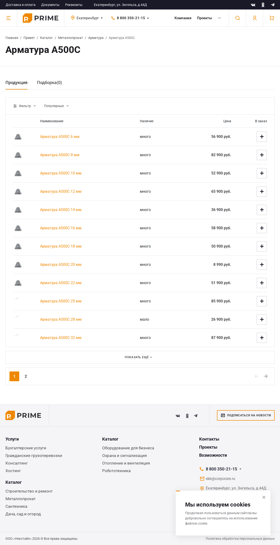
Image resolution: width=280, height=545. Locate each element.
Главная (11, 38)
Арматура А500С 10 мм (61, 173)
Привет (29, 38)
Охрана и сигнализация (124, 455)
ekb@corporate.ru (220, 478)
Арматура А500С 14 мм (61, 209)
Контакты (209, 439)
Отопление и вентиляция (126, 463)
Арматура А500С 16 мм (61, 228)
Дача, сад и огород (23, 514)
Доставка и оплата (21, 5)
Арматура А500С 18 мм (61, 246)
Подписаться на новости (246, 415)
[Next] (266, 376)
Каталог (46, 38)
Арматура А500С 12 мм (61, 191)
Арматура (96, 38)
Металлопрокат (70, 38)
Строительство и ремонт (29, 491)
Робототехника (116, 470)
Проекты (204, 18)
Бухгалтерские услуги (25, 448)
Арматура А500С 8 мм (59, 155)
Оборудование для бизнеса (128, 448)
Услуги (12, 439)
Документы (50, 5)
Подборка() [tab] (49, 82)
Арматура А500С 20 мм (61, 264)
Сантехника (16, 506)
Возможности (213, 455)
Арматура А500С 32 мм (61, 337)
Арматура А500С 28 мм (61, 319)
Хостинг (13, 470)
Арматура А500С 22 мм (61, 283)
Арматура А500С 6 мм (59, 136)
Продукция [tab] (16, 82)
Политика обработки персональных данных (240, 538)
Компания (182, 18)
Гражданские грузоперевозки (33, 455)
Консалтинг (16, 463)
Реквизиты (74, 5)
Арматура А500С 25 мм (61, 301)
